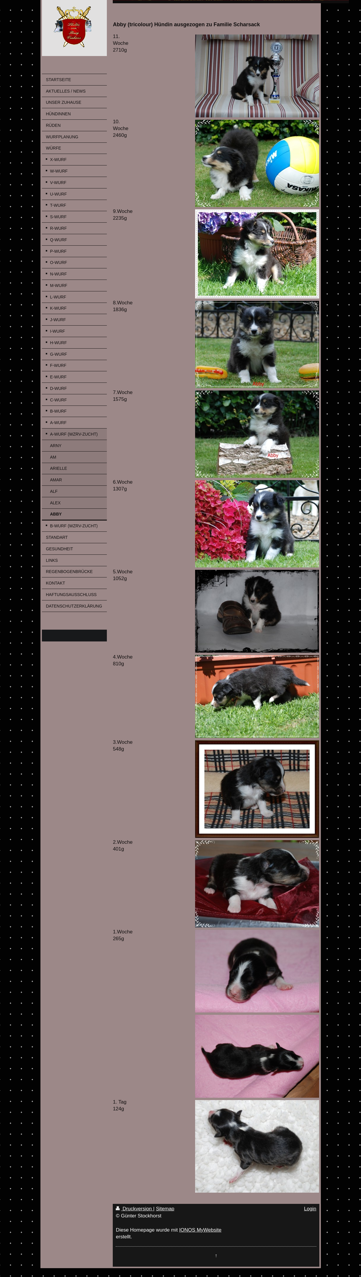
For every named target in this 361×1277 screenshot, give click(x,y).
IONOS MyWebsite (200, 1230)
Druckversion (134, 1209)
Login (310, 1209)
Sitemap (165, 1209)
